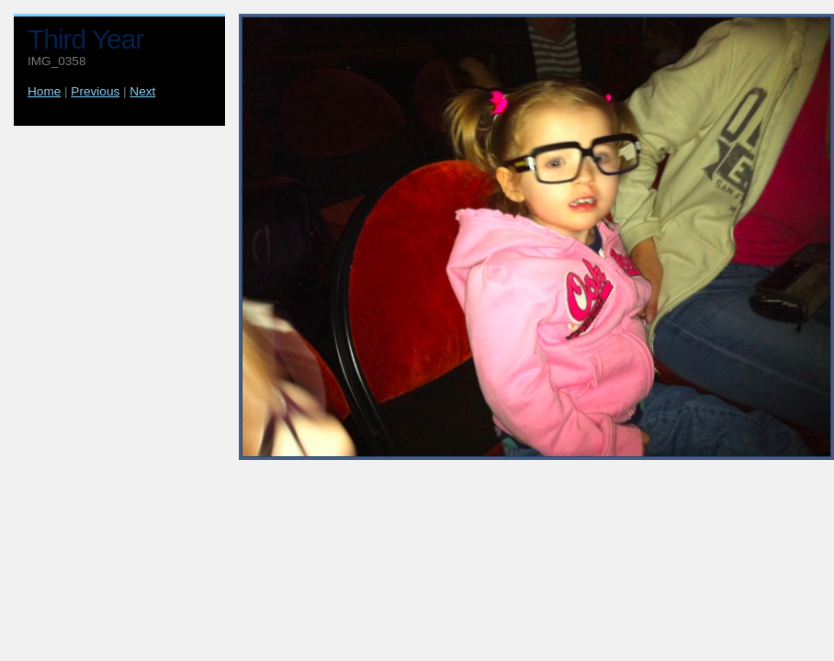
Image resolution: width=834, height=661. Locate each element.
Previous (95, 91)
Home (44, 91)
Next (142, 91)
